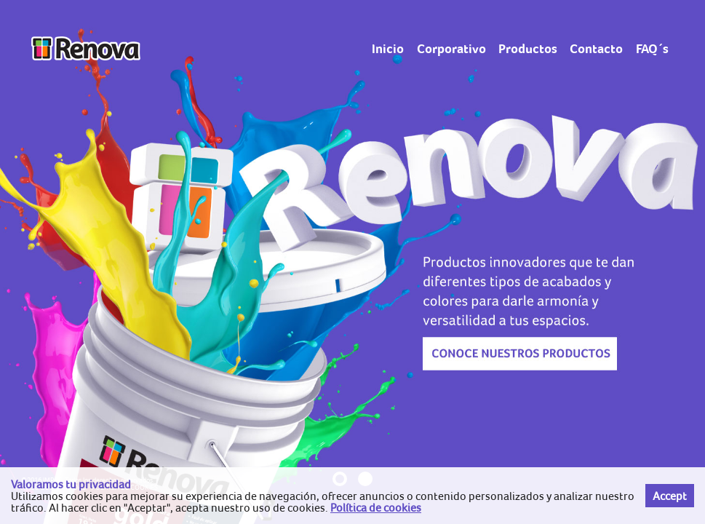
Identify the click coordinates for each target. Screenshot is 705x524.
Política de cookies (375, 507)
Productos (527, 48)
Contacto (596, 48)
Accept (670, 495)
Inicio (388, 48)
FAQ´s (652, 48)
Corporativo (451, 48)
